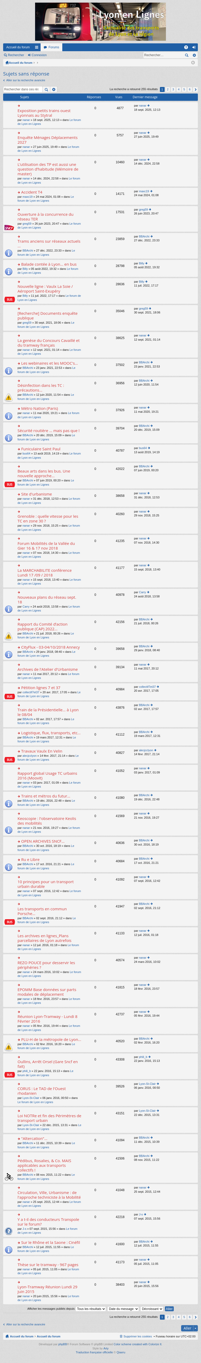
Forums (53, 47)
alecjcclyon (30, 755)
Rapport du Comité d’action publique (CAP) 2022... (43, 626)
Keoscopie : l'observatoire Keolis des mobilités (47, 821)
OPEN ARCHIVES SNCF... (43, 841)
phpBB (62, 1344)
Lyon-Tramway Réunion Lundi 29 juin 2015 (47, 1289)
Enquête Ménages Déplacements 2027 (47, 140)
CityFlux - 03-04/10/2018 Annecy (50, 647)
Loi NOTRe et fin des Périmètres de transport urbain (49, 1118)
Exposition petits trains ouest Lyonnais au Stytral (44, 113)
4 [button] (179, 89)
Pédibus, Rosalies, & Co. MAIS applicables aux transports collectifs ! (44, 1165)
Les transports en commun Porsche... (42, 911)
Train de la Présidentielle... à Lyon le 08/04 (48, 712)
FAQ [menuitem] (188, 48)
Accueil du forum (18, 47)
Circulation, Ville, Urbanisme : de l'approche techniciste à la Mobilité (49, 1195)
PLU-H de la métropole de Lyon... (51, 1039)
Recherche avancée (194, 55)
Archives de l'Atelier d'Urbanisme (48, 669)
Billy (25, 268)
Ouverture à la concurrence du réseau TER (46, 217)
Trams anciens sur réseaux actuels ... (49, 243)
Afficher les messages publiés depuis (66, 1308)
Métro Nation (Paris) (39, 408)
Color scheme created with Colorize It (137, 1344)
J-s (24, 1228)
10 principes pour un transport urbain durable (46, 884)
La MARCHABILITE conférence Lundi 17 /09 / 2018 (45, 573)
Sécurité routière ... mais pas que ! (49, 430)
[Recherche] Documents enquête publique (48, 316)
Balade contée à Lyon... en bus (49, 264)
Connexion (39, 55)
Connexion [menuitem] (195, 48)
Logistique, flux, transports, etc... (51, 732)
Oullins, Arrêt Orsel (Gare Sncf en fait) (48, 1064)
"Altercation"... (34, 1138)
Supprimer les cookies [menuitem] (138, 1336)
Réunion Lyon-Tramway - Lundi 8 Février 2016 (47, 1019)
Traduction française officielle (94, 1352)
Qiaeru (121, 1352)
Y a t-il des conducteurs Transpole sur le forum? (48, 1222)
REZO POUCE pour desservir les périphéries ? (46, 965)
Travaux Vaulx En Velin (41, 751)
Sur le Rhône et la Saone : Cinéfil (50, 1242)
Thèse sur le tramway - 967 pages (48, 1264)
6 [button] (190, 89)
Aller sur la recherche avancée (25, 80)
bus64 (26, 453)
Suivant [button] (195, 89)
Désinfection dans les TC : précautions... (41, 388)
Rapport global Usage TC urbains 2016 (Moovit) (47, 775)
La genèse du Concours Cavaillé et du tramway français (49, 343)
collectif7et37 (31, 692)
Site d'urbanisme (36, 494)
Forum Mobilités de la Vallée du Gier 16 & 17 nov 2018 (46, 546)
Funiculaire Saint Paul (40, 448)
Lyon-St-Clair (31, 1097)
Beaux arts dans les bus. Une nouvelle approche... (44, 473)
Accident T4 (31, 192)
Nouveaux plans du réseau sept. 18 (47, 599)
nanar (26, 119)
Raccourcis (38, 48)
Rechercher (16, 55)
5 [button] (184, 89)
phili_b (27, 1071)
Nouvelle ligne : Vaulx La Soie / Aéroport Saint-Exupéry (45, 289)
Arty (106, 1348)
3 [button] (173, 89)
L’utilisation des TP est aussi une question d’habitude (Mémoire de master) (48, 169)
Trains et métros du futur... (45, 796)
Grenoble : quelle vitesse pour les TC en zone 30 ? (48, 518)
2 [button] (168, 89)
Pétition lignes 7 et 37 (40, 687)
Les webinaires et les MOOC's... (49, 363)
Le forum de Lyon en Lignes (35, 1102)
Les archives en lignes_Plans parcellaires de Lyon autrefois (44, 938)
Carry (26, 606)
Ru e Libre (30, 859)
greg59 (27, 223)
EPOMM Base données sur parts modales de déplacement (47, 992)
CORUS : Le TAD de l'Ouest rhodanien (42, 1091)
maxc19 (28, 196)
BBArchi (28, 250)
